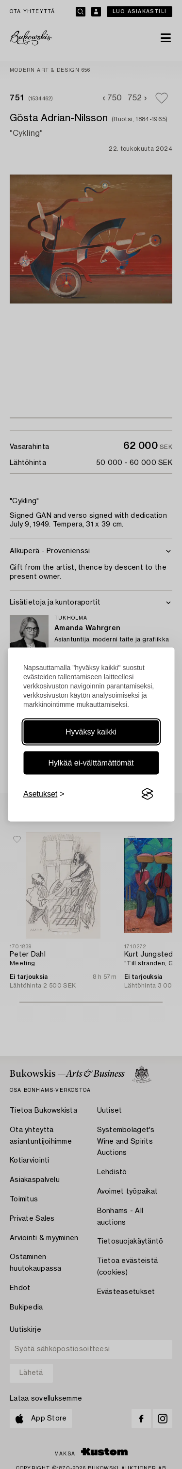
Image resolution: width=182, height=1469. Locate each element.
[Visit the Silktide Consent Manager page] (147, 794)
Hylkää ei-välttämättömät (90, 763)
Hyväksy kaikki (91, 732)
